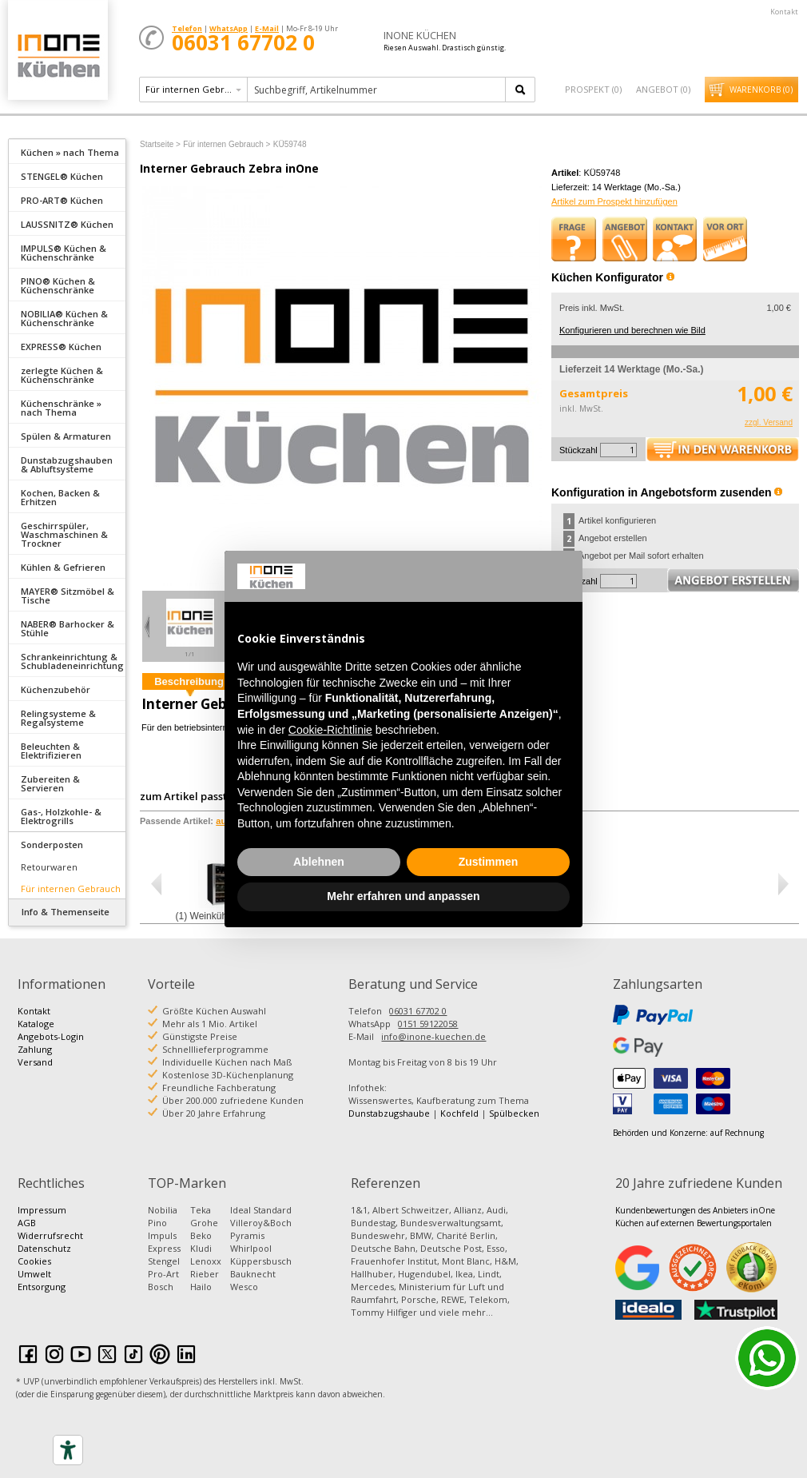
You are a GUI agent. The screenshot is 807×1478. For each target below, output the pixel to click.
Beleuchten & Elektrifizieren (51, 750)
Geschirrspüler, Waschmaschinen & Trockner (64, 534)
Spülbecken (514, 1113)
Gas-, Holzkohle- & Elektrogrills (61, 816)
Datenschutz (44, 1248)
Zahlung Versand (35, 1055)
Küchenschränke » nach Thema (61, 407)
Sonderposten (52, 845)
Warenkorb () (761, 89)
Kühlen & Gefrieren (63, 567)
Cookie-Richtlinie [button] (330, 729)
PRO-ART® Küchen (62, 200)
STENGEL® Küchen (62, 176)
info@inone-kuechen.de (433, 1036)
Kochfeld (459, 1113)
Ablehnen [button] (318, 861)
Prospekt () (593, 89)
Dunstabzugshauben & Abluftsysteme (67, 464)
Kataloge (36, 1024)
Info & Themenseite (65, 912)
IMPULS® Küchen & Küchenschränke (63, 252)
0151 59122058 (428, 1024)
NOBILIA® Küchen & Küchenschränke (64, 318)
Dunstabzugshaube (389, 1113)
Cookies (34, 1261)
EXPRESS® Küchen (61, 347)
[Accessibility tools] (68, 1450)
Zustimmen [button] (489, 861)
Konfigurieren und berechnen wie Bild (632, 330)
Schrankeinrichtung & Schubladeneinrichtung (72, 661)
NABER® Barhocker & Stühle (67, 628)
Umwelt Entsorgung (42, 1280)
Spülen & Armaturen (66, 436)
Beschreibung (189, 681)
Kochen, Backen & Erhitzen (60, 497)
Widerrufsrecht (50, 1235)
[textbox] (377, 89)
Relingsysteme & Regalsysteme (58, 717)
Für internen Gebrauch (71, 888)
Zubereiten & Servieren (50, 783)
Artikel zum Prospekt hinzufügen (614, 201)
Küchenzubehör (55, 689)
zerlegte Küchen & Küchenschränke (62, 375)
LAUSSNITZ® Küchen (67, 224)
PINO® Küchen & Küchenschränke (58, 285)
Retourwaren (49, 866)
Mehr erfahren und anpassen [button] (403, 896)
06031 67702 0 (418, 1011)
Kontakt (784, 11)
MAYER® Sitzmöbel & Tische (67, 595)
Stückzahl (578, 450)
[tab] (67, 151)
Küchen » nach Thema (70, 152)
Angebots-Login (51, 1036)
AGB (27, 1223)
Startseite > (160, 144)
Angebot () (663, 89)
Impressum (42, 1210)
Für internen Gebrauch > (226, 144)
